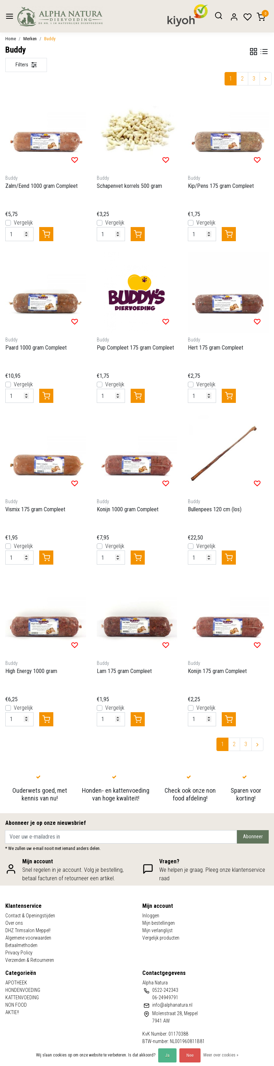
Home (10, 38)
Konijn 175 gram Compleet (217, 671)
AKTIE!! (12, 1012)
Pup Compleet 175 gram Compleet (135, 347)
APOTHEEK (16, 982)
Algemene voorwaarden (28, 938)
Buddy (49, 38)
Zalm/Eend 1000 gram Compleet (41, 186)
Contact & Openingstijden (30, 915)
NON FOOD (16, 1005)
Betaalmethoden (21, 945)
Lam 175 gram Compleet (124, 671)
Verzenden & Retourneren (29, 960)
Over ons (14, 923)
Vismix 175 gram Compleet (35, 509)
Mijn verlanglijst (157, 930)
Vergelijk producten (160, 938)
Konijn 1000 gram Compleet (128, 509)
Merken (30, 38)
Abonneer (253, 837)
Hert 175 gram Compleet (215, 347)
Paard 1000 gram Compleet (36, 347)
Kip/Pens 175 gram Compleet (221, 186)
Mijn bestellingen (158, 923)
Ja (167, 1055)
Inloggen (150, 915)
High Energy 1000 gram (31, 671)
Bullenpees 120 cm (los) (215, 509)
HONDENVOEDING (22, 990)
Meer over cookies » (220, 1055)
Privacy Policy (18, 952)
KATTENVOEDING (22, 997)
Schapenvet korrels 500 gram (129, 186)
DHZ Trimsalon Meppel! (27, 930)
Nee (189, 1055)
